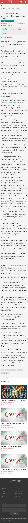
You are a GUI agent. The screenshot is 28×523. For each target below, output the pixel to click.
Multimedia (4, 499)
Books (3, 491)
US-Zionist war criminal (18, 265)
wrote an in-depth (15, 110)
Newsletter (18, 496)
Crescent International (8, 23)
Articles (3, 8)
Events (3, 493)
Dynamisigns (21, 521)
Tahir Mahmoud (6, 425)
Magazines (4, 496)
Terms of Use (18, 491)
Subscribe (17, 488)
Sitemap (17, 499)
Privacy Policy (18, 493)
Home (3, 6)
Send (14, 513)
